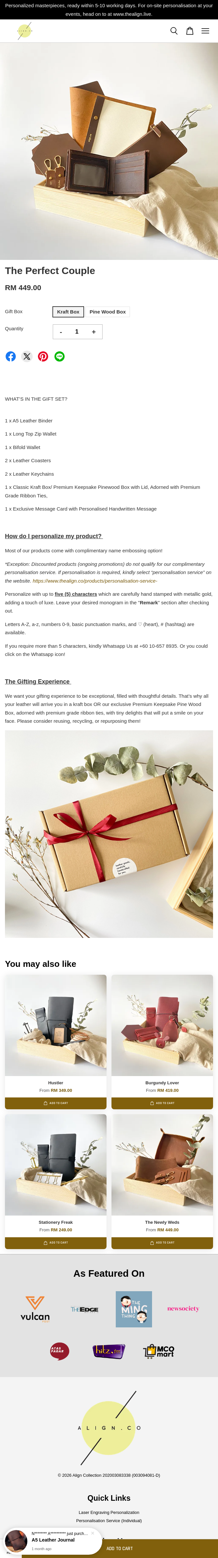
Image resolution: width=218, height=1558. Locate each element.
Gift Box (13, 311)
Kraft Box (68, 311)
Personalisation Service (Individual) (109, 1520)
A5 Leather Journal (53, 1540)
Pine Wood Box (108, 311)
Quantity (14, 328)
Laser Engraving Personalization (109, 1512)
